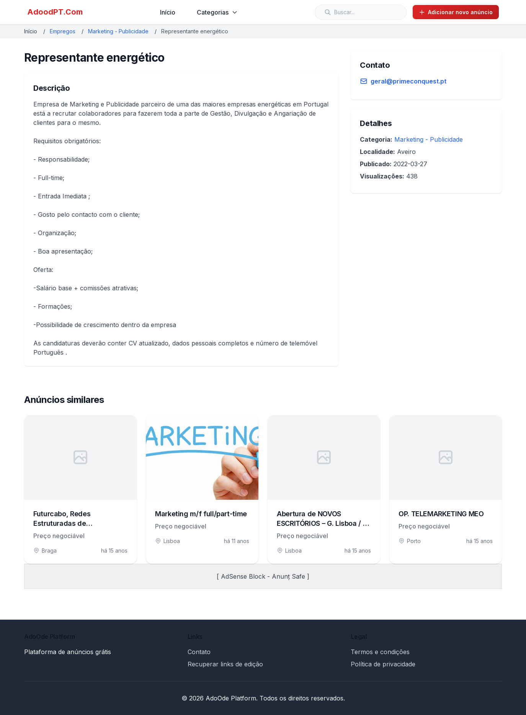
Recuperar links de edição (225, 664)
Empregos (62, 31)
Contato (199, 652)
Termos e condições (380, 652)
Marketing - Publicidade (118, 31)
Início (167, 12)
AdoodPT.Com (55, 11)
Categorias (217, 12)
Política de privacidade (383, 664)
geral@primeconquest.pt (408, 81)
